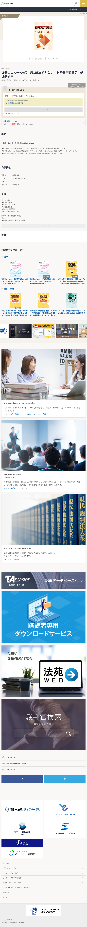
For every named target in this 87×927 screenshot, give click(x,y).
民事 (6, 257)
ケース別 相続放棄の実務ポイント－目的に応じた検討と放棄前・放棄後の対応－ (71, 313)
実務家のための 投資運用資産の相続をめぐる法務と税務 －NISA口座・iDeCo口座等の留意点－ (14, 281)
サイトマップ (7, 897)
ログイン (20, 103)
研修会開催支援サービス (13, 488)
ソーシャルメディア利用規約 (12, 878)
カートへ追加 (43, 110)
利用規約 (6, 863)
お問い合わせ (10, 769)
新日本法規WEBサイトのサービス (17, 763)
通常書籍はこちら (43, 122)
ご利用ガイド (10, 758)
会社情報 (6, 892)
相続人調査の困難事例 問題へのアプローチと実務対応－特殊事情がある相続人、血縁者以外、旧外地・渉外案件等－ (71, 281)
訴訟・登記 (9, 289)
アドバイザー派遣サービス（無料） (18, 414)
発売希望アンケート (12, 559)
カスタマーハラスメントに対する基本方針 (17, 887)
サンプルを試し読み (35, 59)
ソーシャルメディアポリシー (12, 873)
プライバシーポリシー (10, 868)
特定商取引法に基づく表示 (12, 883)
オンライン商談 (40, 414)
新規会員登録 (73, 9)
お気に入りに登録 (52, 58)
